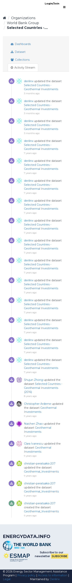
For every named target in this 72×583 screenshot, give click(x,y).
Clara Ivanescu (33, 443)
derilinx (28, 81)
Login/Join (52, 3)
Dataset (18, 52)
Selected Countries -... (27, 28)
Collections (20, 59)
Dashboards (21, 44)
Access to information (52, 575)
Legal (6, 579)
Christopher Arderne (37, 404)
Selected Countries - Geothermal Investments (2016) (43, 388)
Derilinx (55, 579)
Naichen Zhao (33, 423)
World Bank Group (23, 23)
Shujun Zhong (33, 380)
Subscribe (59, 556)
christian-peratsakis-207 (39, 463)
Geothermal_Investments (41, 471)
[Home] (4, 18)
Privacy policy (26, 575)
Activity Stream (23, 67)
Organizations (23, 18)
